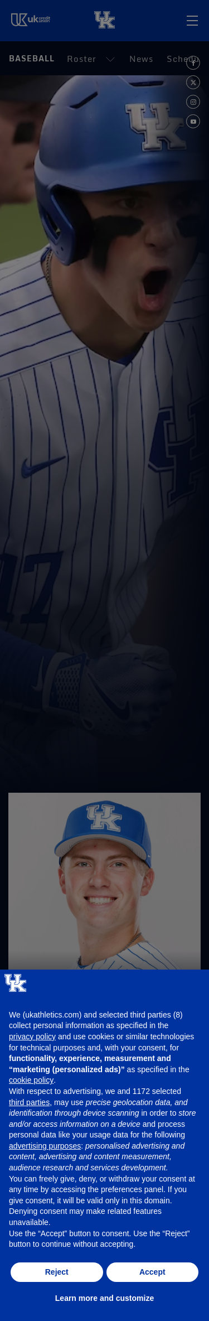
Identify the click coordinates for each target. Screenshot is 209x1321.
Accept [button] (152, 1271)
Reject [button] (57, 1271)
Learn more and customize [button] (104, 1298)
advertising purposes (45, 1145)
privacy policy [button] (32, 1036)
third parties (29, 1102)
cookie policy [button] (31, 1080)
